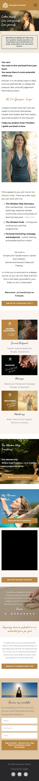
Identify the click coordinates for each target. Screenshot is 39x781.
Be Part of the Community (19, 477)
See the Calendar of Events (19, 580)
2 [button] (8, 613)
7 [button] (24, 613)
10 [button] (33, 613)
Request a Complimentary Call (19, 666)
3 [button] (11, 613)
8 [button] (27, 613)
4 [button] (14, 613)
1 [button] (5, 613)
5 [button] (18, 613)
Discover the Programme (19, 521)
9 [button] (30, 613)
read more (30, 217)
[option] (19, 600)
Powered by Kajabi (19, 769)
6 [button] (21, 613)
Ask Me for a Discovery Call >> (19, 303)
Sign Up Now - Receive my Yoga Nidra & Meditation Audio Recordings (19, 745)
